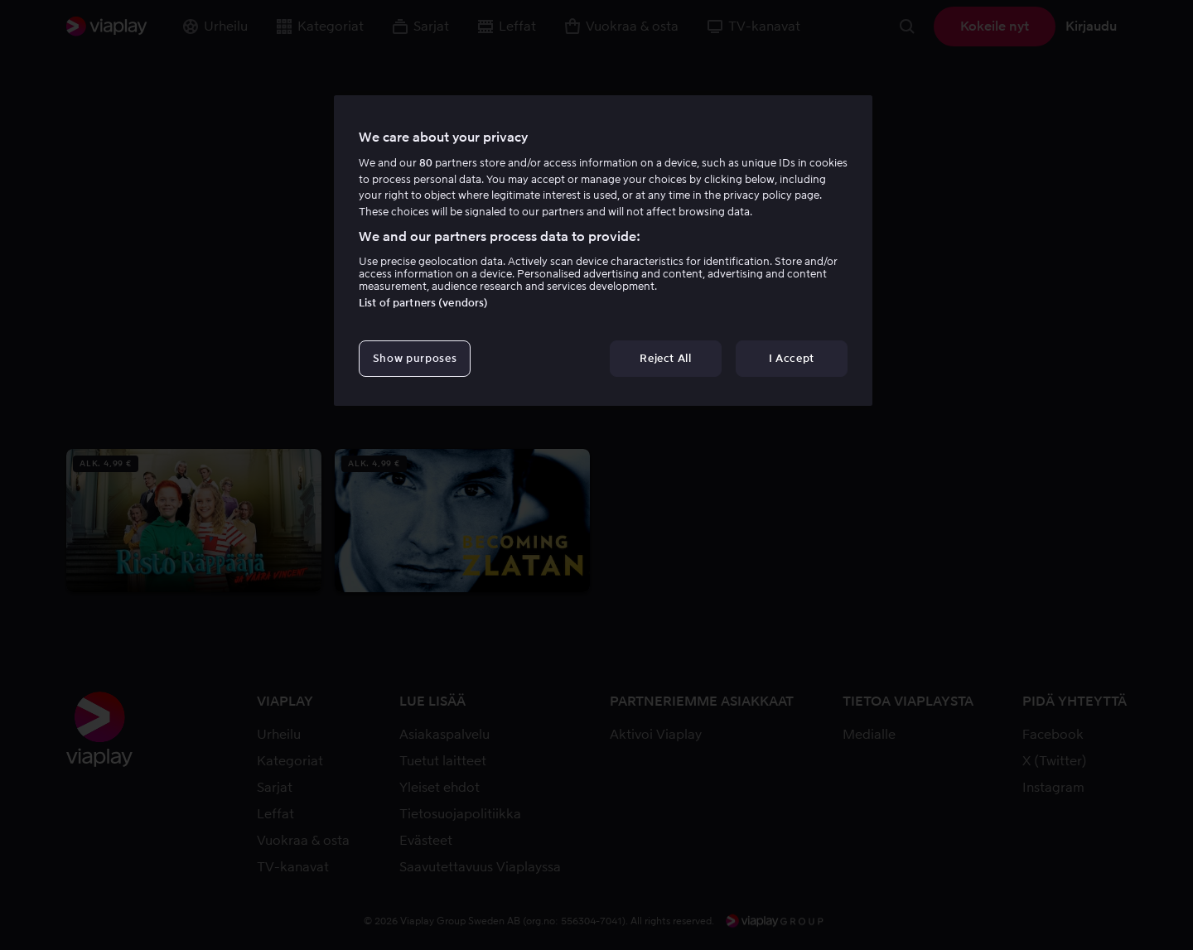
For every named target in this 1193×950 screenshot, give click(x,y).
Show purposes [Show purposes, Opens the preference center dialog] (414, 358)
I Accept (791, 358)
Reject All (666, 358)
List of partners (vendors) (423, 303)
